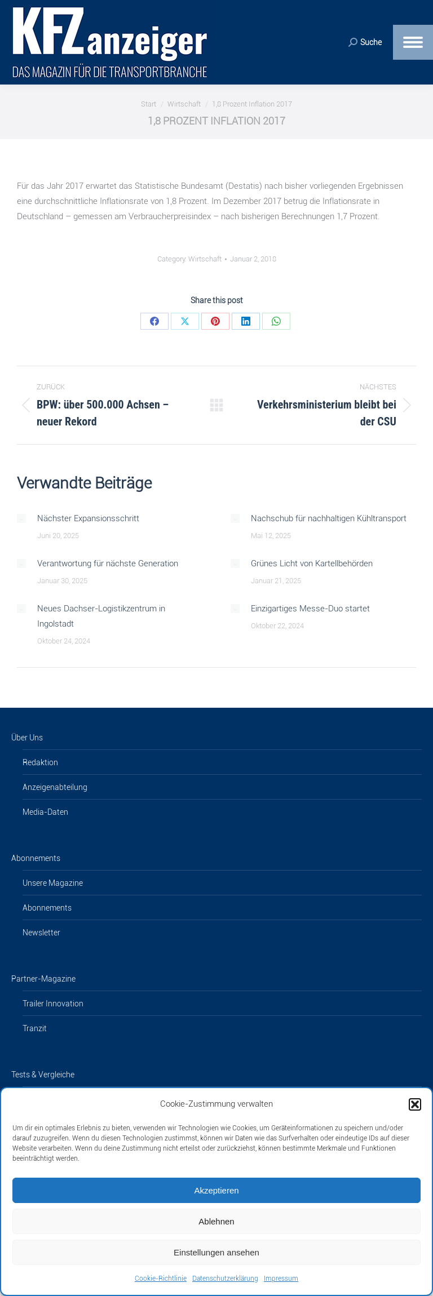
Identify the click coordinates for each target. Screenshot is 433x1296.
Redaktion (40, 762)
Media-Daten (45, 811)
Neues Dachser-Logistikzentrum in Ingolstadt (101, 616)
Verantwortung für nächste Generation (107, 563)
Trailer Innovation (53, 1003)
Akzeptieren (216, 1190)
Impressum (281, 1278)
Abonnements (35, 858)
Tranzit (35, 1028)
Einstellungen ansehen (216, 1252)
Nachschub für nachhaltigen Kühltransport (329, 518)
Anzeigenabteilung (55, 787)
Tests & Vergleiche (42, 1074)
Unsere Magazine (53, 882)
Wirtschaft (205, 259)
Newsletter (41, 932)
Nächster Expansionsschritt (88, 518)
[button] (415, 1104)
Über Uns (27, 737)
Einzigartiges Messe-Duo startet (310, 608)
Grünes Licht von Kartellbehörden (312, 563)
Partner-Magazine (43, 978)
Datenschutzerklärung (225, 1278)
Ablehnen (216, 1221)
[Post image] (21, 518)
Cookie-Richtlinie (161, 1278)
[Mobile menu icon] (413, 42)
